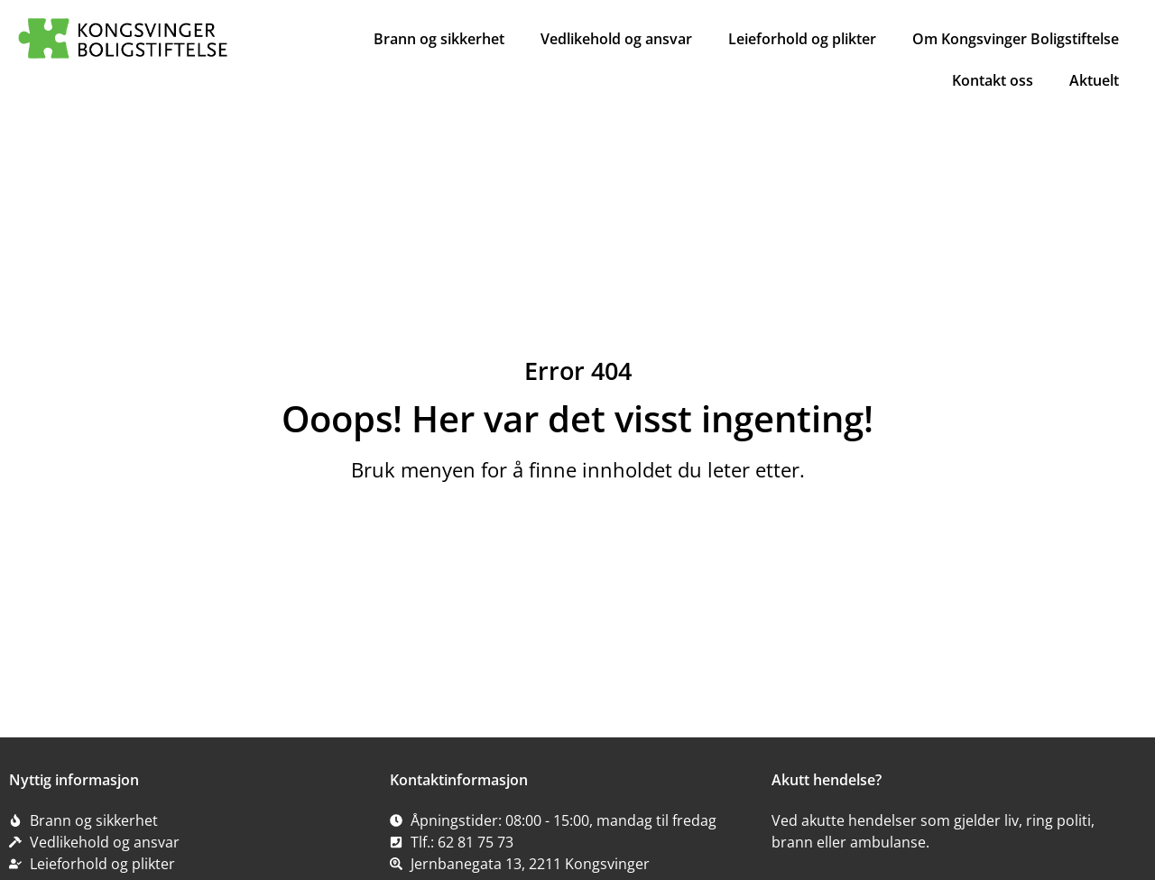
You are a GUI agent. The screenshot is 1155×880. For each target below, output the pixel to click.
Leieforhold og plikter (802, 39)
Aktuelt (1094, 80)
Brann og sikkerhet (439, 39)
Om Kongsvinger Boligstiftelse (1015, 39)
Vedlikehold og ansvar (616, 39)
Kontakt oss (992, 80)
